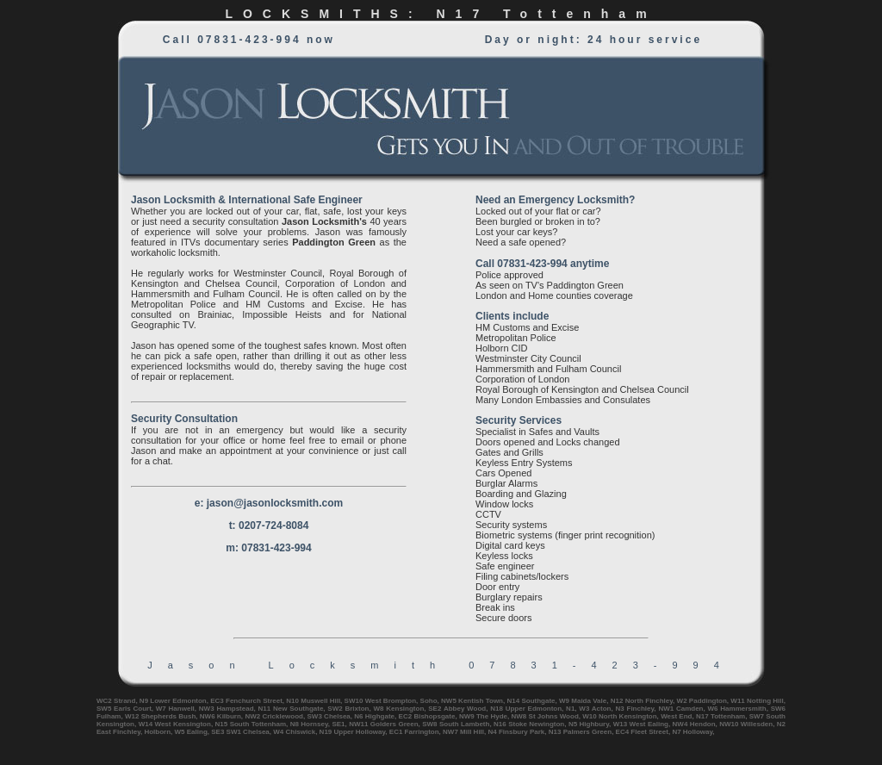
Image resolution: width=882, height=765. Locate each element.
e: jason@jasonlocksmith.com (269, 503)
